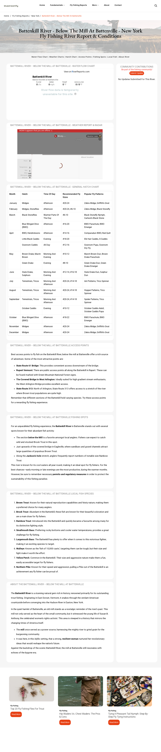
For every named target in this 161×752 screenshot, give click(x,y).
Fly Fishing (14, 706)
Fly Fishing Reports (20, 16)
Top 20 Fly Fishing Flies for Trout (27, 708)
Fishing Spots (99, 57)
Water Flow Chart (39, 57)
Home (6, 16)
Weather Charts (56, 57)
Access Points (85, 57)
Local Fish (112, 57)
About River (124, 57)
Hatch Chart (71, 57)
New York (35, 16)
